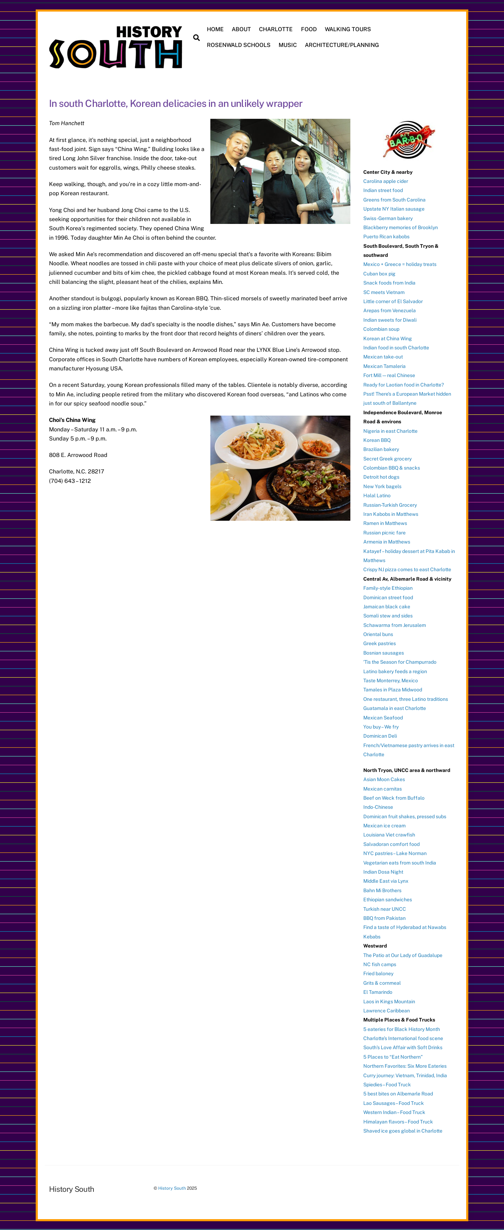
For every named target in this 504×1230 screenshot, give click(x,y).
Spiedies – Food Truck (387, 1084)
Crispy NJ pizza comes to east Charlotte (407, 569)
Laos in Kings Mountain (389, 1001)
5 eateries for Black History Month (401, 1028)
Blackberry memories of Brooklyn (400, 227)
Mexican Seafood (383, 717)
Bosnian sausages (383, 652)
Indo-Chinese (378, 806)
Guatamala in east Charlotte (394, 708)
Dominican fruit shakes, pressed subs (404, 816)
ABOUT (241, 29)
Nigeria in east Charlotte (390, 430)
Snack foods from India (389, 282)
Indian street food (383, 190)
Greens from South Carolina (394, 199)
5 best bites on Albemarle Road (398, 1093)
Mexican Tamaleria (384, 365)
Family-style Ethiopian (388, 587)
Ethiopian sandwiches (387, 899)
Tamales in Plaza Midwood (392, 689)
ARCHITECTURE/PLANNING (342, 45)
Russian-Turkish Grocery (390, 504)
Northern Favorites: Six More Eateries (405, 1065)
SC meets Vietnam (384, 291)
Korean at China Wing (387, 338)
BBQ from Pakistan (384, 918)
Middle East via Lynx (385, 880)
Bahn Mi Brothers (382, 890)
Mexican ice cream (384, 825)
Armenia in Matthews (386, 541)
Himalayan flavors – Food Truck (398, 1121)
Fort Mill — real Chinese (389, 375)
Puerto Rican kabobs (386, 236)
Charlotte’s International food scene (403, 1038)
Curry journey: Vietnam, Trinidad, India (405, 1075)
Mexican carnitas (382, 788)
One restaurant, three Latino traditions (405, 698)
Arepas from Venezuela (389, 310)
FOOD (309, 29)
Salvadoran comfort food (391, 843)
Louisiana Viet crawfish (389, 834)
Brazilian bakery (381, 449)
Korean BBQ (377, 439)
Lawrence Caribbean (386, 1010)
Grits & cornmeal (382, 982)
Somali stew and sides (388, 615)
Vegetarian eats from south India (399, 862)
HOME (215, 29)
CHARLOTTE (276, 29)
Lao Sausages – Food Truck (393, 1102)
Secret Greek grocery (387, 458)
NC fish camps (379, 963)
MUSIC (288, 45)
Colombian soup (381, 329)
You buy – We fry (381, 726)
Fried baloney (378, 973)
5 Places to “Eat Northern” (393, 1056)
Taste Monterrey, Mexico (390, 680)
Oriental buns (378, 634)
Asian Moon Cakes (384, 779)
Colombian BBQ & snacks (391, 467)
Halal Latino (377, 495)
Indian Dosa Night (383, 871)
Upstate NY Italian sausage (394, 208)
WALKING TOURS (348, 29)
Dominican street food (388, 597)
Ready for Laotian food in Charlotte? (403, 384)
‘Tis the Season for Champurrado (399, 661)
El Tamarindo (377, 992)
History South (172, 1187)
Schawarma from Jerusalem (394, 624)
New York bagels (382, 485)
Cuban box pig (379, 273)
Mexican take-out (383, 356)
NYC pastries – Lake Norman (395, 853)
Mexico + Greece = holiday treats (399, 264)
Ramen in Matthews (385, 523)
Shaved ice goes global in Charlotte (402, 1130)
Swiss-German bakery (388, 217)
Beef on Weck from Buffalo (394, 797)
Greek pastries (379, 643)
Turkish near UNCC (384, 908)
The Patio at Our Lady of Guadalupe (402, 954)
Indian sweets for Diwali (389, 319)
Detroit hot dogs (381, 476)
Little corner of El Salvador (393, 301)
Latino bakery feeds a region (395, 671)
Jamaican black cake (386, 606)
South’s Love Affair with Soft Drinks (402, 1047)
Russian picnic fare (384, 532)
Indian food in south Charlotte (396, 347)
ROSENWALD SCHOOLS (239, 45)
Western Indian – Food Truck (394, 1112)
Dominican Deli (380, 735)
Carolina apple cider (385, 180)
